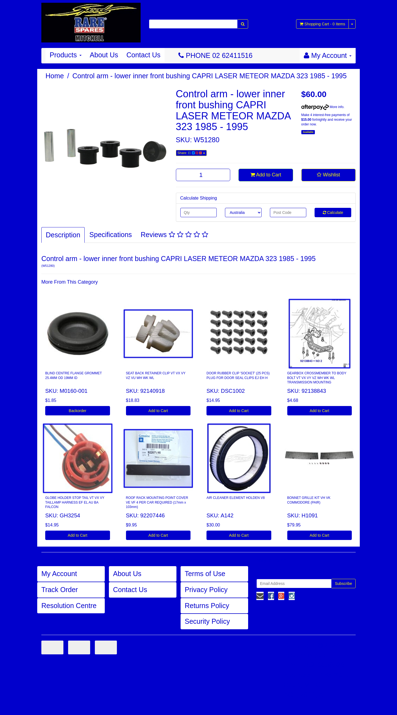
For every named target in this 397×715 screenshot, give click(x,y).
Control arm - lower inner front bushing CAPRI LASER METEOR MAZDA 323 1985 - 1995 (210, 76)
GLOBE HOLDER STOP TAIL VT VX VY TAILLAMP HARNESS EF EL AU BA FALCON (74, 502)
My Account (59, 573)
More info (322, 107)
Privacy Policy (206, 589)
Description (63, 235)
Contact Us (143, 55)
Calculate (333, 212)
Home (54, 76)
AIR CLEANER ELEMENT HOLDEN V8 (235, 498)
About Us (104, 55)
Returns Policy (207, 605)
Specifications (110, 234)
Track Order (59, 589)
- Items (322, 24)
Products (66, 55)
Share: (191, 153)
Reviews (174, 234)
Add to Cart (265, 175)
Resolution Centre (68, 605)
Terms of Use (205, 573)
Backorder (77, 410)
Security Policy (207, 621)
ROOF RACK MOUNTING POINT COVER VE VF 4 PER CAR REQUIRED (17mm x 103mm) (157, 502)
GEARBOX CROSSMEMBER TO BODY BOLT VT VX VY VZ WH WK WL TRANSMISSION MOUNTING (317, 378)
